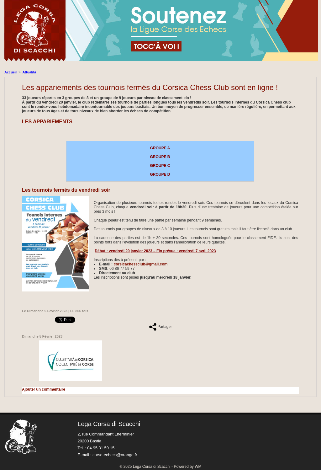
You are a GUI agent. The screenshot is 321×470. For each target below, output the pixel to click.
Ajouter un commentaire (43, 389)
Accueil (10, 72)
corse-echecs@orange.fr (114, 454)
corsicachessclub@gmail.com (141, 264)
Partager (160, 326)
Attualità (29, 72)
